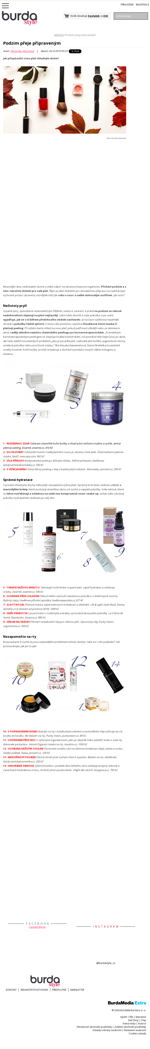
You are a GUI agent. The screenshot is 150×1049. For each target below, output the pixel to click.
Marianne (141, 1017)
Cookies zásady (137, 1033)
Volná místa (129, 1023)
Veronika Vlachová (22, 51)
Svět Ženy (133, 1020)
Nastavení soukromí (135, 1030)
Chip (143, 1020)
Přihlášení (127, 4)
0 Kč (105, 16)
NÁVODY (59, 35)
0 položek (94, 16)
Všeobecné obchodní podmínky (94, 1027)
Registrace (142, 4)
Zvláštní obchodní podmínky (130, 1027)
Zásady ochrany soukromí (107, 1030)
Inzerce (142, 1023)
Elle (131, 1017)
